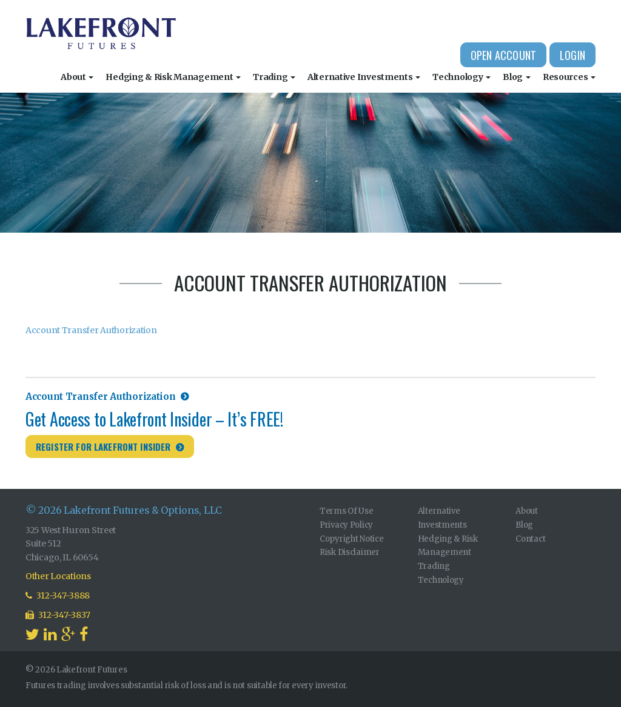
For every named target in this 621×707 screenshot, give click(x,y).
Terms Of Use (347, 511)
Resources (569, 76)
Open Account (503, 55)
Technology (461, 76)
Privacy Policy (346, 525)
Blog (517, 76)
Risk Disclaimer (350, 552)
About (77, 76)
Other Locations (58, 576)
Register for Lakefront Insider (103, 446)
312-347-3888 (57, 595)
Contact (530, 539)
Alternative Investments (363, 76)
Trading (274, 76)
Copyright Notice (352, 539)
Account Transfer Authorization (91, 330)
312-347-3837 (57, 614)
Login (572, 55)
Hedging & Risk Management (173, 76)
